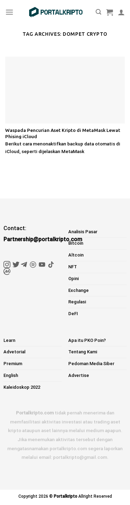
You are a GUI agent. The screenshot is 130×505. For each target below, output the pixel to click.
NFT (72, 266)
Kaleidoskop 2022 (21, 387)
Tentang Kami (82, 351)
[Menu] (9, 11)
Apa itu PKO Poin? (87, 340)
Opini (73, 278)
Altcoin (76, 255)
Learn (9, 340)
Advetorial (14, 351)
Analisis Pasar (82, 231)
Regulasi (77, 301)
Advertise (78, 375)
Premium (12, 363)
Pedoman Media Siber (91, 363)
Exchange (78, 290)
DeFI (73, 313)
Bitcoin (75, 243)
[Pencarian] (98, 12)
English (10, 375)
